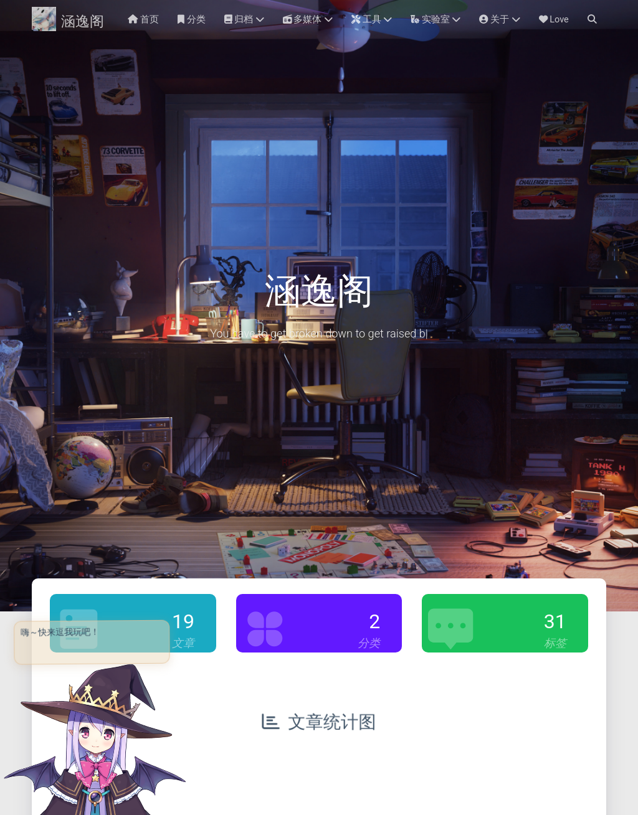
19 (183, 621)
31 (555, 621)
